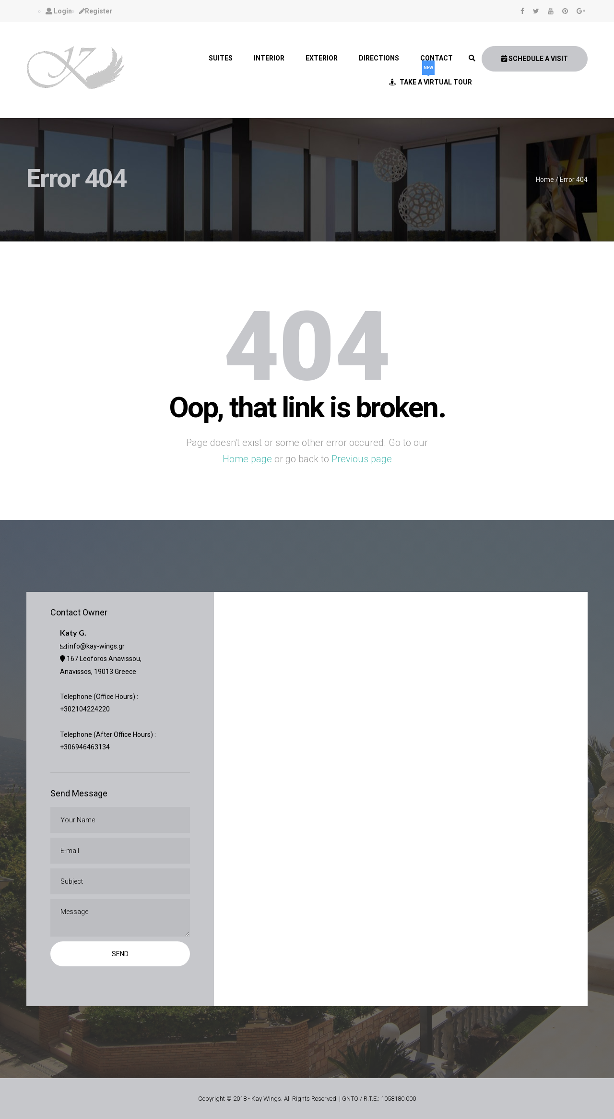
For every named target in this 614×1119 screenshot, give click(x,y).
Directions (379, 58)
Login (59, 11)
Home (545, 179)
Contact (436, 58)
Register (95, 11)
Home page (247, 459)
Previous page (361, 459)
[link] (472, 58)
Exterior (322, 58)
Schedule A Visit (534, 58)
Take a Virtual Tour (430, 78)
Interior (269, 58)
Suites (221, 58)
